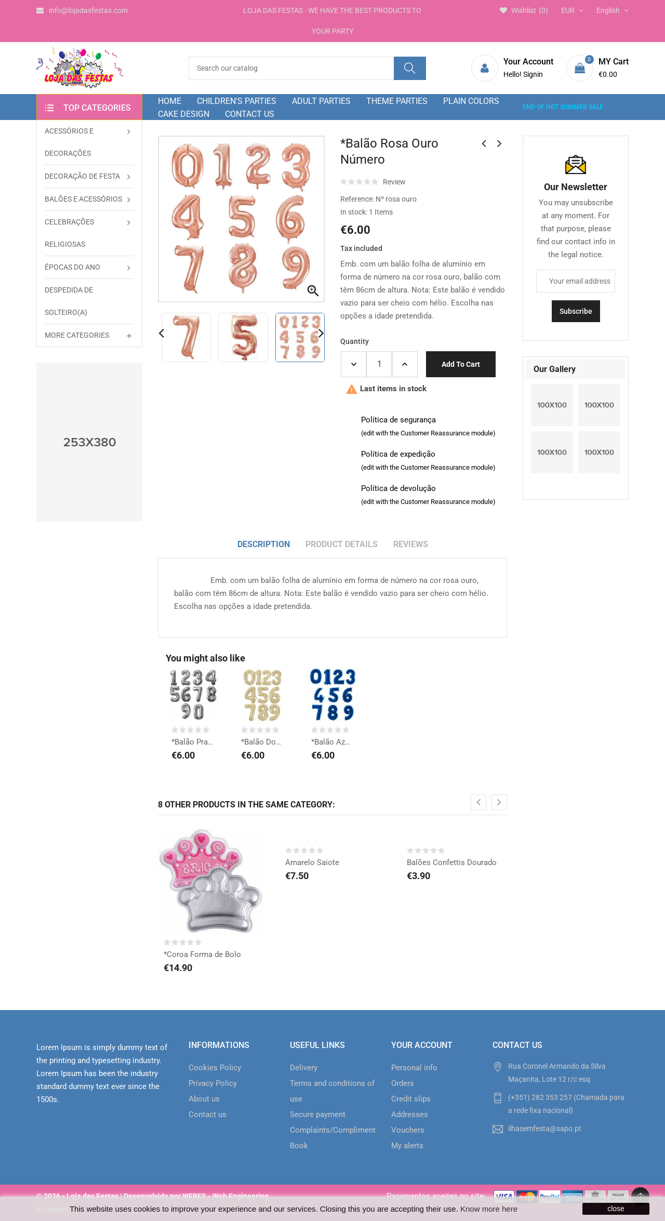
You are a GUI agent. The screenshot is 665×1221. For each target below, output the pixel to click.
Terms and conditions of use (332, 1091)
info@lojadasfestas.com (82, 10)
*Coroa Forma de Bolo (202, 954)
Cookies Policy (215, 1067)
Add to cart (461, 364)
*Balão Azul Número (332, 742)
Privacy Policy (213, 1083)
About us (204, 1099)
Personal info (414, 1067)
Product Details (341, 544)
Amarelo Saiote (312, 862)
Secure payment (317, 1114)
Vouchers (407, 1130)
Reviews (410, 544)
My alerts (407, 1145)
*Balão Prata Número (192, 742)
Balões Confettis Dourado (452, 862)
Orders (402, 1083)
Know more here (488, 1208)
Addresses (409, 1114)
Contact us (208, 1114)
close (615, 1208)
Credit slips (411, 1099)
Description (263, 544)
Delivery (303, 1067)
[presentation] (478, 802)
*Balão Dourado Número (262, 742)
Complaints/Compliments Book (333, 1137)
